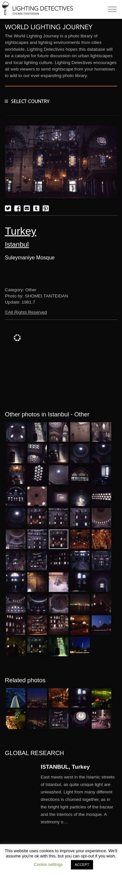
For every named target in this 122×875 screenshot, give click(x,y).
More (79, 799)
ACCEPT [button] (82, 865)
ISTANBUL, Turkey (65, 767)
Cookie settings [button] (48, 864)
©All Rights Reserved (26, 312)
